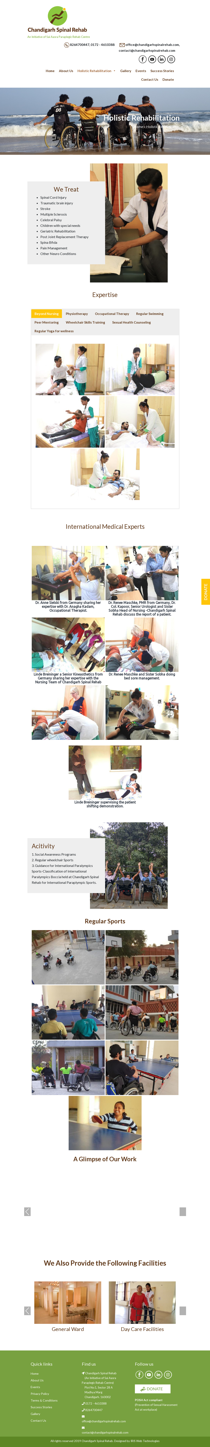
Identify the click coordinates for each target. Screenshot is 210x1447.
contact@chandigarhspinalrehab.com (147, 50)
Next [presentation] (183, 1212)
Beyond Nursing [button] (47, 314)
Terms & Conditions (44, 1400)
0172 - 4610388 (103, 45)
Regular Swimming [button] (150, 314)
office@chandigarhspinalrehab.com (152, 45)
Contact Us (149, 79)
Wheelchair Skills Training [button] (85, 322)
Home (50, 71)
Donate (168, 79)
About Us (66, 71)
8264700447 (79, 45)
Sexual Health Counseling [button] (131, 322)
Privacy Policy (40, 1393)
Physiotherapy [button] (77, 314)
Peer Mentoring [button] (47, 322)
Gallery (125, 71)
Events (141, 71)
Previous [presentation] (27, 1212)
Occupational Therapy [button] (112, 314)
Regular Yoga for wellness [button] (54, 331)
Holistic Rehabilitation (96, 71)
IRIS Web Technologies (145, 1441)
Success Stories (162, 71)
